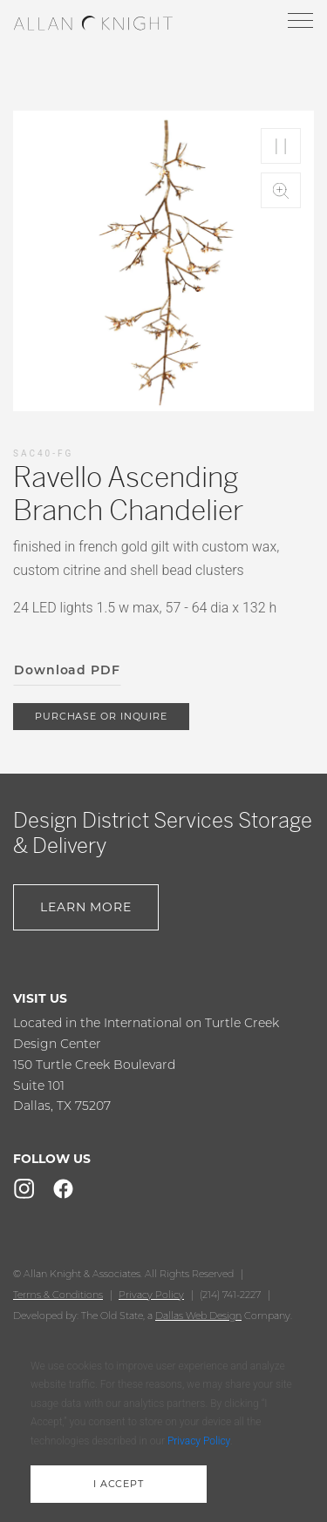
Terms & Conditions (58, 1295)
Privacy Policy (151, 1295)
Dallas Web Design (198, 1315)
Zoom (281, 190)
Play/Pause (281, 146)
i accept (118, 1484)
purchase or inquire (101, 716)
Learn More (86, 907)
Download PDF (67, 670)
